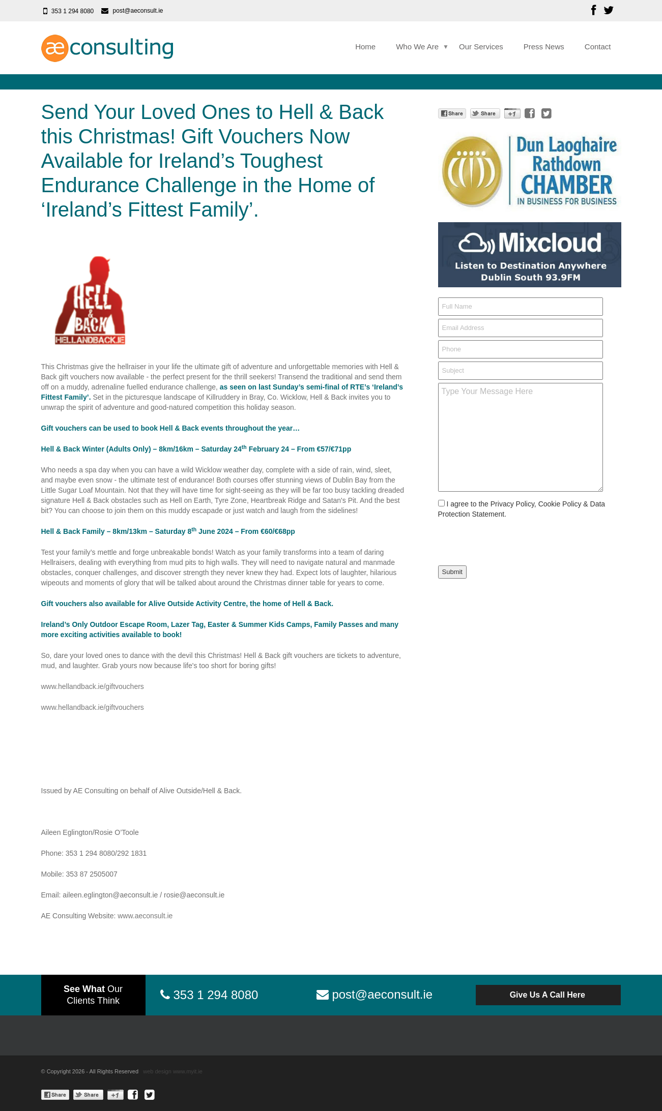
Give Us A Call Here (549, 994)
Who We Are (417, 46)
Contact (598, 46)
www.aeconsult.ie (145, 916)
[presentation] (503, 539)
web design (157, 1071)
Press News (544, 46)
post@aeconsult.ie (138, 10)
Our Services (481, 46)
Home (365, 46)
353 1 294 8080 (72, 11)
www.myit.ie (188, 1071)
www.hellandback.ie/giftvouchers (92, 686)
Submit (452, 572)
